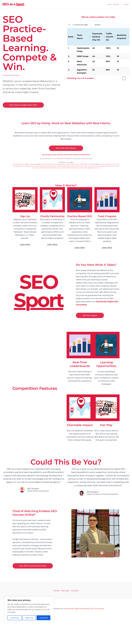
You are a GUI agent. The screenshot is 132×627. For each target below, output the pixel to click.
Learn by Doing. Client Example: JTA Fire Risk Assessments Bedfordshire (66, 154)
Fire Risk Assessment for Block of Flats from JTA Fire (72, 166)
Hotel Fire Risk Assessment (69, 168)
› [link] (127, 78)
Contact (126, 4)
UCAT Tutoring (73, 623)
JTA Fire (84, 158)
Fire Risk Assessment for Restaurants (50, 168)
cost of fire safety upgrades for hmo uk (89, 168)
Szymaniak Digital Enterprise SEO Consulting (84, 609)
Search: (98, 25)
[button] (74, 36)
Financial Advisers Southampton (68, 614)
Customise (14, 618)
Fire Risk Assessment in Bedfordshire (62, 158)
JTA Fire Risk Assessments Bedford (66, 611)
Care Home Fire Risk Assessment (97, 166)
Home (109, 4)
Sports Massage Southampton (68, 620)
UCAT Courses (63, 623)
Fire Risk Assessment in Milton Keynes (77, 164)
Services (117, 4)
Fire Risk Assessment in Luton (107, 164)
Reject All (29, 618)
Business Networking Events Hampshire (68, 617)
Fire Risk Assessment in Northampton (45, 166)
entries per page (81, 25)
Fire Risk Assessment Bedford (21, 164)
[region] (28, 610)
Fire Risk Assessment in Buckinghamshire (53, 164)
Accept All (43, 618)
